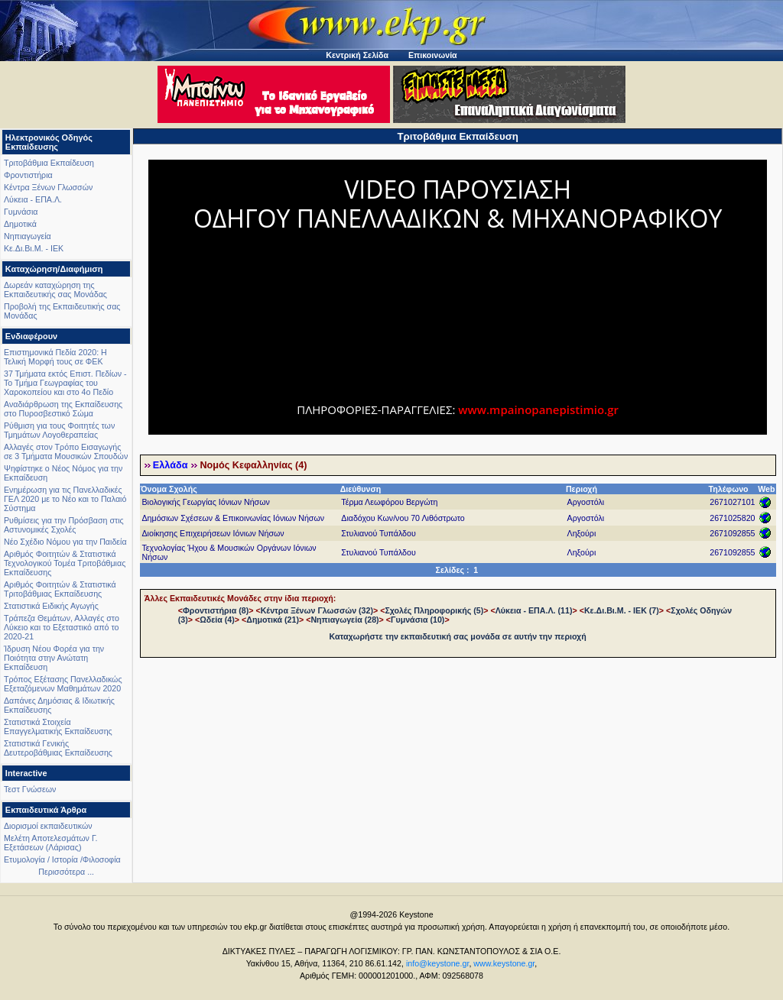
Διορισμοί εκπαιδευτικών (48, 825)
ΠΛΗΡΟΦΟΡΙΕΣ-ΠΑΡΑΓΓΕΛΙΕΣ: (377, 409)
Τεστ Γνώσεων (30, 789)
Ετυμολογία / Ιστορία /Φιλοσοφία (62, 859)
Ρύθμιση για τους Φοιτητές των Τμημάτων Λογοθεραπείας (59, 430)
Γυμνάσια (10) (417, 619)
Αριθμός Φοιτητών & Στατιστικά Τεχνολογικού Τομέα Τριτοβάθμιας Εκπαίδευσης (64, 563)
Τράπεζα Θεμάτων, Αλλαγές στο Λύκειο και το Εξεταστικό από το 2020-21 (61, 627)
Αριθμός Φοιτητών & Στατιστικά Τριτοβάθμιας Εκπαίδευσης (60, 589)
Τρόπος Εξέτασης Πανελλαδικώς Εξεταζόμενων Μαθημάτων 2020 (63, 684)
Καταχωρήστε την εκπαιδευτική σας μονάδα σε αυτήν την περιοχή (458, 636)
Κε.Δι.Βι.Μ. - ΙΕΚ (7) (621, 610)
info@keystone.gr (437, 963)
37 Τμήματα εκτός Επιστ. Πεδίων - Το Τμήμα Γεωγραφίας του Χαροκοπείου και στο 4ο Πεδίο (65, 382)
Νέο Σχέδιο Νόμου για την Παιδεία (65, 541)
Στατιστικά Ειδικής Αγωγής (51, 605)
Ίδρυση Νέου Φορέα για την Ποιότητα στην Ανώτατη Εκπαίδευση (54, 658)
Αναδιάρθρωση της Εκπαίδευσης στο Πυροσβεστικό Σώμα (63, 409)
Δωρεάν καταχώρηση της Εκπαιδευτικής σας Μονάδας (55, 289)
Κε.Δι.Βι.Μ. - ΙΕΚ (33, 248)
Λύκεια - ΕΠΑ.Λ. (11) (534, 610)
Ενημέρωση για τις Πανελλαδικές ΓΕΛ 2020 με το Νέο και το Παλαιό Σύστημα (65, 499)
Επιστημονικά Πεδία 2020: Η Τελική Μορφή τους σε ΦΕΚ (55, 357)
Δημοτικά (20, 223)
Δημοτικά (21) (272, 619)
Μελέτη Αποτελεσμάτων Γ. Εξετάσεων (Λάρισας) (51, 842)
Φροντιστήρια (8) (216, 610)
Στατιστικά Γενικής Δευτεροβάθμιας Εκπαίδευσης (58, 748)
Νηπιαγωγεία (27, 236)
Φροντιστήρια (28, 175)
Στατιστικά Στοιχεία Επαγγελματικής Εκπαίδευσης (58, 726)
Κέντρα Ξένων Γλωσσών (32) (317, 610)
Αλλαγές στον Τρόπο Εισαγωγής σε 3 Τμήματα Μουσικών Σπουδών (66, 451)
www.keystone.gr (503, 963)
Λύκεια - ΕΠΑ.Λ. (33, 199)
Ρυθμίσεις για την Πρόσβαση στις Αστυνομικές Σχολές (64, 525)
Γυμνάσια (20, 211)
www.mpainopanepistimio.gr (538, 409)
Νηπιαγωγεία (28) (344, 619)
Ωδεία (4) (217, 619)
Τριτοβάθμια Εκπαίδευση (49, 162)
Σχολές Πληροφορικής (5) (434, 610)
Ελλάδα (170, 465)
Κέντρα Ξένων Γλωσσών (48, 187)
